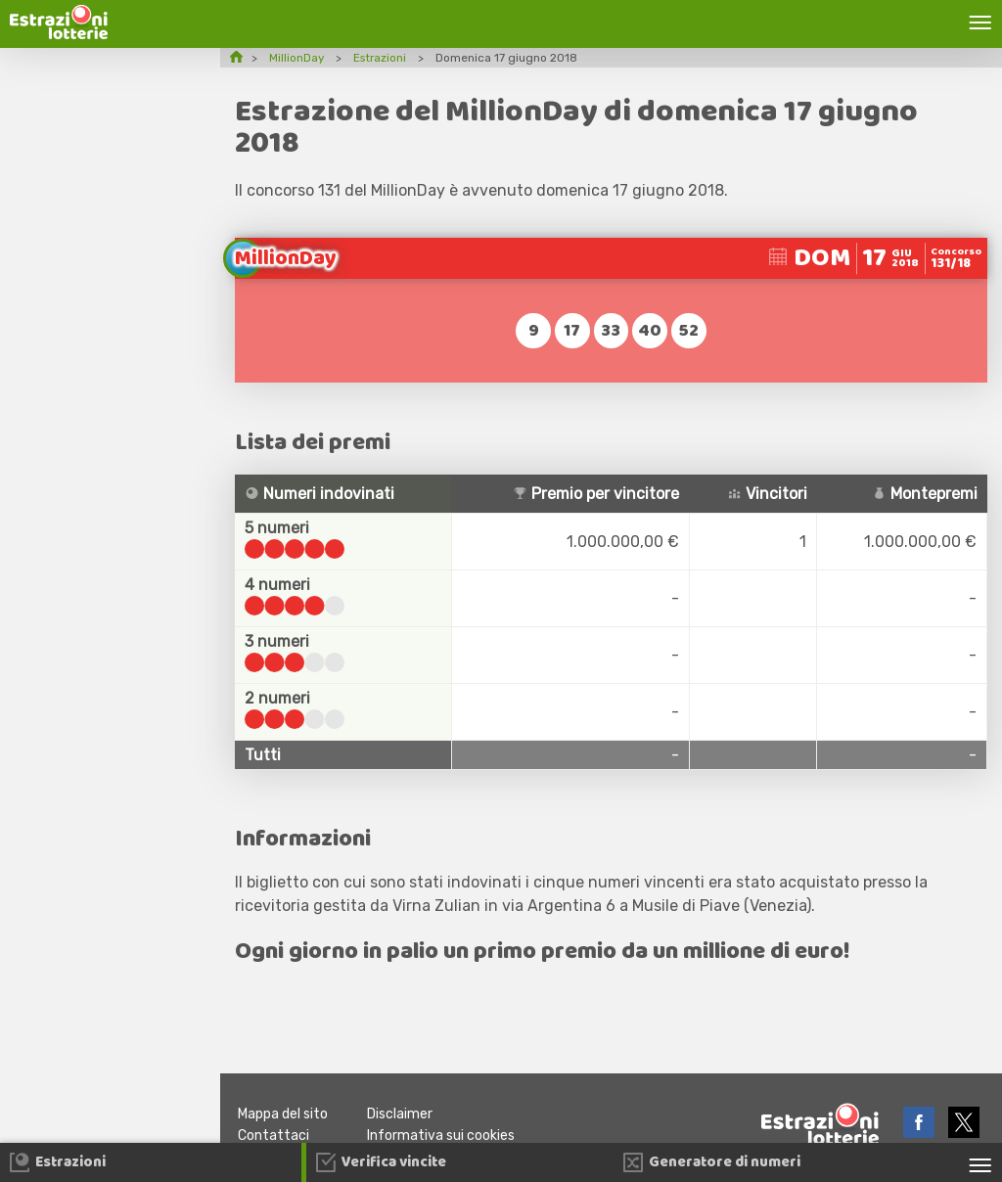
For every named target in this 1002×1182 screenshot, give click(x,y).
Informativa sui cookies (448, 1135)
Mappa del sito (285, 1114)
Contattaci (273, 1135)
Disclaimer (405, 1114)
